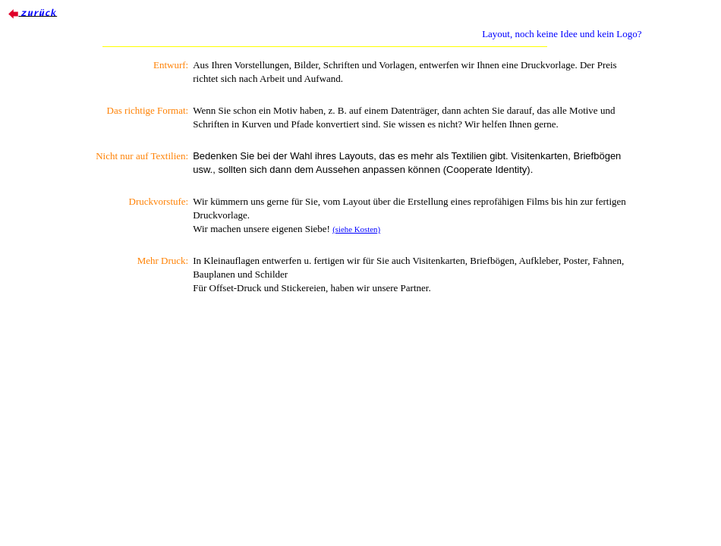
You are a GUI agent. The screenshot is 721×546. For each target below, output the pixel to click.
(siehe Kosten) (356, 229)
